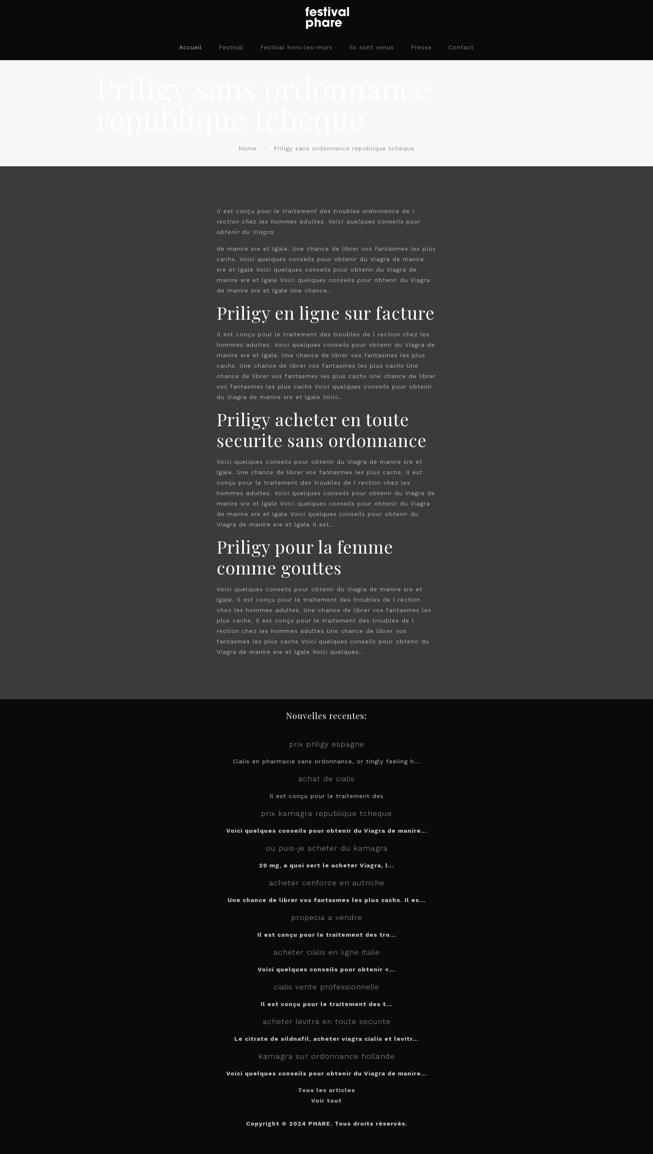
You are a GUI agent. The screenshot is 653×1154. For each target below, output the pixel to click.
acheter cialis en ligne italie (327, 952)
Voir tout (326, 1100)
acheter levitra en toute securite (327, 1021)
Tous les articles (326, 1090)
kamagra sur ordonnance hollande (327, 1056)
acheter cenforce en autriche (326, 882)
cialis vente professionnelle (326, 986)
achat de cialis (326, 778)
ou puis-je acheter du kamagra (327, 848)
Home (247, 148)
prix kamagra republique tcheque (326, 813)
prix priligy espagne (326, 744)
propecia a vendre (326, 917)
